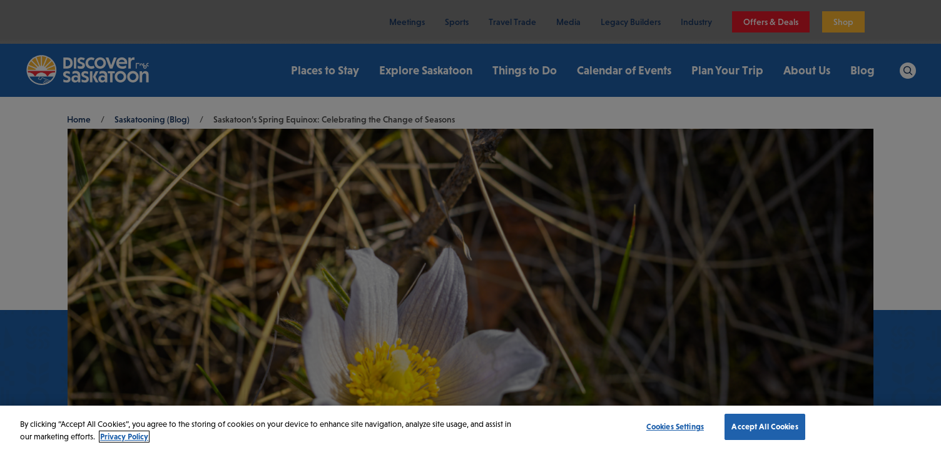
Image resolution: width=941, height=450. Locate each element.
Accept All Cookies (764, 426)
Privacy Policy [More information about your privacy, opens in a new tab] (124, 436)
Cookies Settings (675, 426)
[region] (470, 428)
